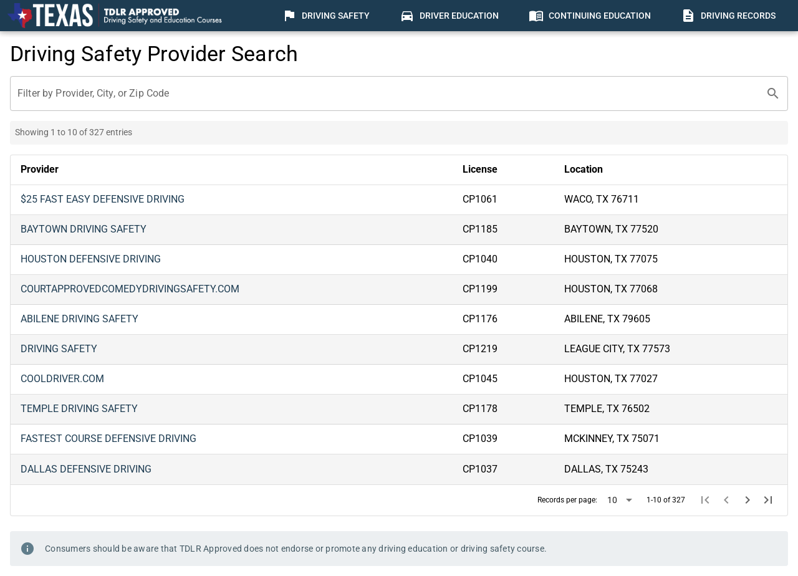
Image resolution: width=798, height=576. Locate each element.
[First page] (705, 500)
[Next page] (747, 500)
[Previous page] (726, 500)
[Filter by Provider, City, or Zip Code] (387, 93)
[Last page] (768, 500)
